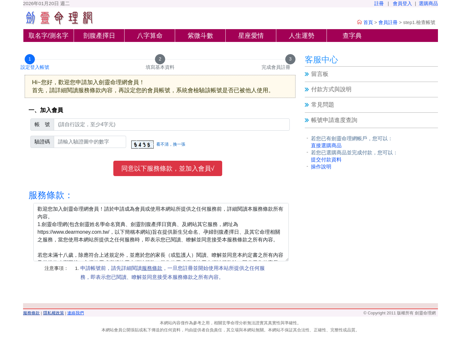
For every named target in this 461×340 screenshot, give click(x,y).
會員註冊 (388, 22)
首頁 (368, 22)
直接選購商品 (326, 145)
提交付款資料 (326, 159)
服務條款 (31, 313)
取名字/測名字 (48, 35)
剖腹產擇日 (99, 35)
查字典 (352, 35)
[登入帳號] (172, 124)
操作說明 (321, 166)
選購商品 (428, 3)
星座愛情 (251, 35)
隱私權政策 (53, 313)
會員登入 (402, 3)
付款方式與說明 (331, 89)
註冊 (379, 3)
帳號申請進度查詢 (334, 120)
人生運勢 (301, 35)
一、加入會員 (45, 110)
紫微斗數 (200, 35)
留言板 (319, 74)
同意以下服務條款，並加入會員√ (167, 168)
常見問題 (322, 104)
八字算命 (150, 35)
